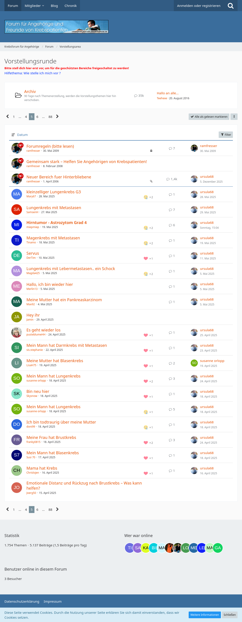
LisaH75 (31, 365)
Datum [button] (22, 134)
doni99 (30, 426)
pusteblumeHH (35, 334)
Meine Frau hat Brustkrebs (51, 437)
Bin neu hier (37, 391)
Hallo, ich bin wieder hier (49, 284)
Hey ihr (33, 315)
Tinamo (31, 242)
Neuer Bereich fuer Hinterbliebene (58, 177)
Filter (225, 135)
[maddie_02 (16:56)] (209, 548)
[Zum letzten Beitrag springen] (194, 148)
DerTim (31, 258)
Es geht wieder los (43, 330)
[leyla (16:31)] (201, 548)
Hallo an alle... (168, 93)
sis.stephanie (34, 350)
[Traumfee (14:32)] (169, 548)
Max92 (30, 304)
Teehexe (162, 98)
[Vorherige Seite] (7, 116)
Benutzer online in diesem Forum (35, 569)
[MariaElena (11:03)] (161, 548)
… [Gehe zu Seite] (20, 116)
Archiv (30, 91)
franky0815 (33, 442)
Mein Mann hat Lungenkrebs (53, 376)
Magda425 (33, 273)
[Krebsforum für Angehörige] (121, 27)
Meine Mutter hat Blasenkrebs (54, 360)
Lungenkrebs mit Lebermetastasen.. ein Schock (70, 268)
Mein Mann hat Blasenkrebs (52, 452)
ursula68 (207, 176)
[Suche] (231, 5)
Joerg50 (31, 493)
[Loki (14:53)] (185, 548)
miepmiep (32, 227)
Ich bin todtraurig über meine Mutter (61, 422)
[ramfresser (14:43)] (177, 548)
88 (50, 116)
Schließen (230, 615)
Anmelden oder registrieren (198, 5)
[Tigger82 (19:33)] (129, 548)
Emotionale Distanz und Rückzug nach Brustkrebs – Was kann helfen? (84, 485)
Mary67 (31, 196)
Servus (32, 253)
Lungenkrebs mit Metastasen (53, 207)
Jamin (30, 319)
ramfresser (33, 151)
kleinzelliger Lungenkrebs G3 (53, 191)
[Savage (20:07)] (137, 548)
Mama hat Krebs (41, 468)
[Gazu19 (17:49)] (217, 548)
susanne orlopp (212, 360)
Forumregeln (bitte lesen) (50, 146)
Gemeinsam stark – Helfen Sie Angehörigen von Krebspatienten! (86, 161)
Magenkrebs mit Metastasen (53, 237)
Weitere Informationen (204, 615)
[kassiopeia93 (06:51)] (145, 548)
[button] (234, 116)
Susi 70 (30, 457)
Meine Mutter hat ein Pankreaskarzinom (64, 299)
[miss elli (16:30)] (193, 548)
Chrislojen (32, 473)
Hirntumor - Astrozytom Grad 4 (56, 222)
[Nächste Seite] (57, 116)
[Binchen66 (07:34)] (153, 548)
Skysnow (31, 396)
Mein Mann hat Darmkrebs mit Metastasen (66, 345)
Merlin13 (32, 289)
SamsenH (32, 212)
